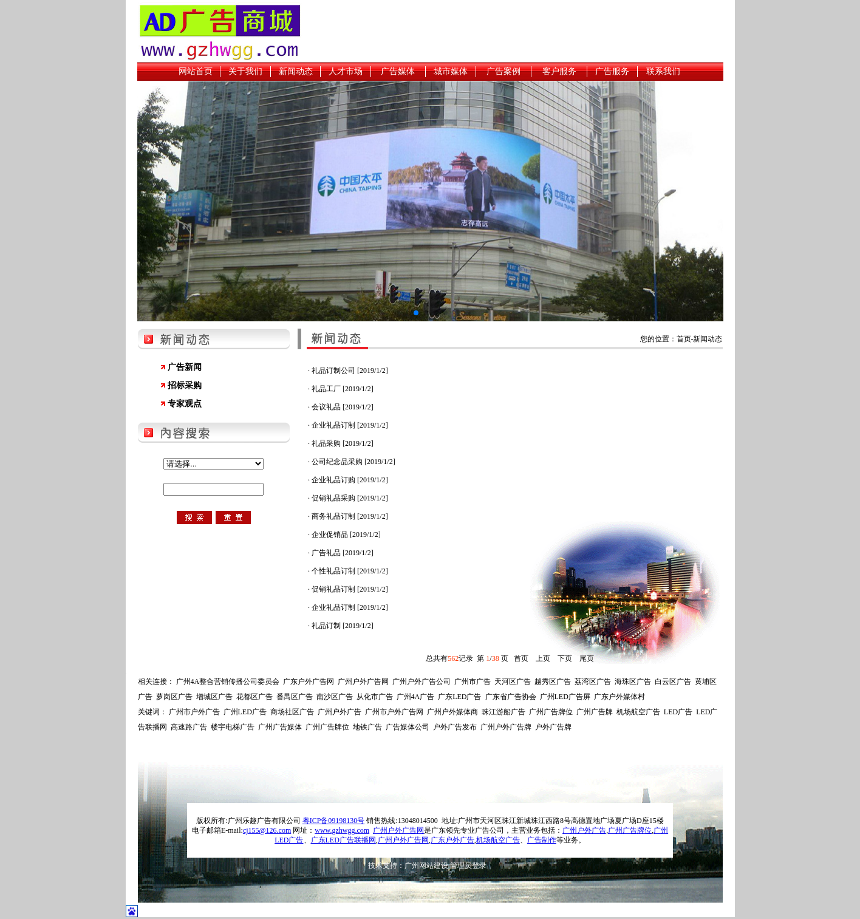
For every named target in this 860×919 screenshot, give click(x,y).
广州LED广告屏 (565, 696)
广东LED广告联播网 (343, 840)
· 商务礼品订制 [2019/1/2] (348, 516)
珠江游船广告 (503, 712)
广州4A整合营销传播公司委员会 (228, 681)
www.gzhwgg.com (342, 830)
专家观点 (185, 403)
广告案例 (503, 71)
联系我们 (663, 71)
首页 (521, 658)
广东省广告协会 (510, 696)
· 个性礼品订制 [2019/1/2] (348, 571)
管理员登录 (468, 865)
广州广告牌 (594, 712)
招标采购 (185, 385)
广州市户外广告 (194, 712)
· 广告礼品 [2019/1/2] (341, 552)
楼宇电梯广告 (232, 727)
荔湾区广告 (593, 681)
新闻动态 (296, 71)
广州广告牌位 (551, 712)
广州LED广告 (245, 712)
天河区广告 (512, 681)
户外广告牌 (553, 727)
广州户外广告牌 (505, 727)
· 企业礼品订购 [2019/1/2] (348, 480)
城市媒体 (451, 71)
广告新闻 (185, 367)
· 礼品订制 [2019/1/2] (341, 625)
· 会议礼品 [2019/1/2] (341, 407)
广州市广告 (472, 681)
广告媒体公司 (407, 727)
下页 (565, 658)
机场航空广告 (638, 712)
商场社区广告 (292, 712)
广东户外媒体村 (619, 696)
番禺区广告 (294, 696)
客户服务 (559, 71)
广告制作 (541, 840)
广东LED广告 (459, 696)
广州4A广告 (416, 696)
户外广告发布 (455, 727)
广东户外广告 (452, 840)
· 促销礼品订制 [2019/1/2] (348, 589)
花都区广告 (254, 696)
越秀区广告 (552, 681)
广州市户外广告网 (394, 712)
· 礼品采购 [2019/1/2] (341, 443)
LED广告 (678, 712)
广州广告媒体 (280, 727)
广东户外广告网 (308, 681)
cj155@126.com (267, 830)
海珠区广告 (633, 681)
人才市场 (346, 71)
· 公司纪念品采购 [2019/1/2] (351, 461)
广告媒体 (398, 71)
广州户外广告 (339, 712)
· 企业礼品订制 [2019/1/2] (348, 425)
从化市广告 (375, 696)
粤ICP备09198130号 (333, 820)
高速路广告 (189, 727)
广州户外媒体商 (452, 712)
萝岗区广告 (174, 696)
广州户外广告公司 (421, 681)
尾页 (586, 658)
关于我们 (245, 71)
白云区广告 (673, 681)
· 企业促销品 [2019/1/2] (344, 534)
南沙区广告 (334, 696)
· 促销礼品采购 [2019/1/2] (348, 498)
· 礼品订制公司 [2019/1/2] (348, 370)
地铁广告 (367, 727)
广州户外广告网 (363, 681)
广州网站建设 (426, 865)
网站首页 (196, 71)
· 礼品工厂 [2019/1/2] (341, 388)
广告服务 (612, 71)
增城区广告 (214, 696)
